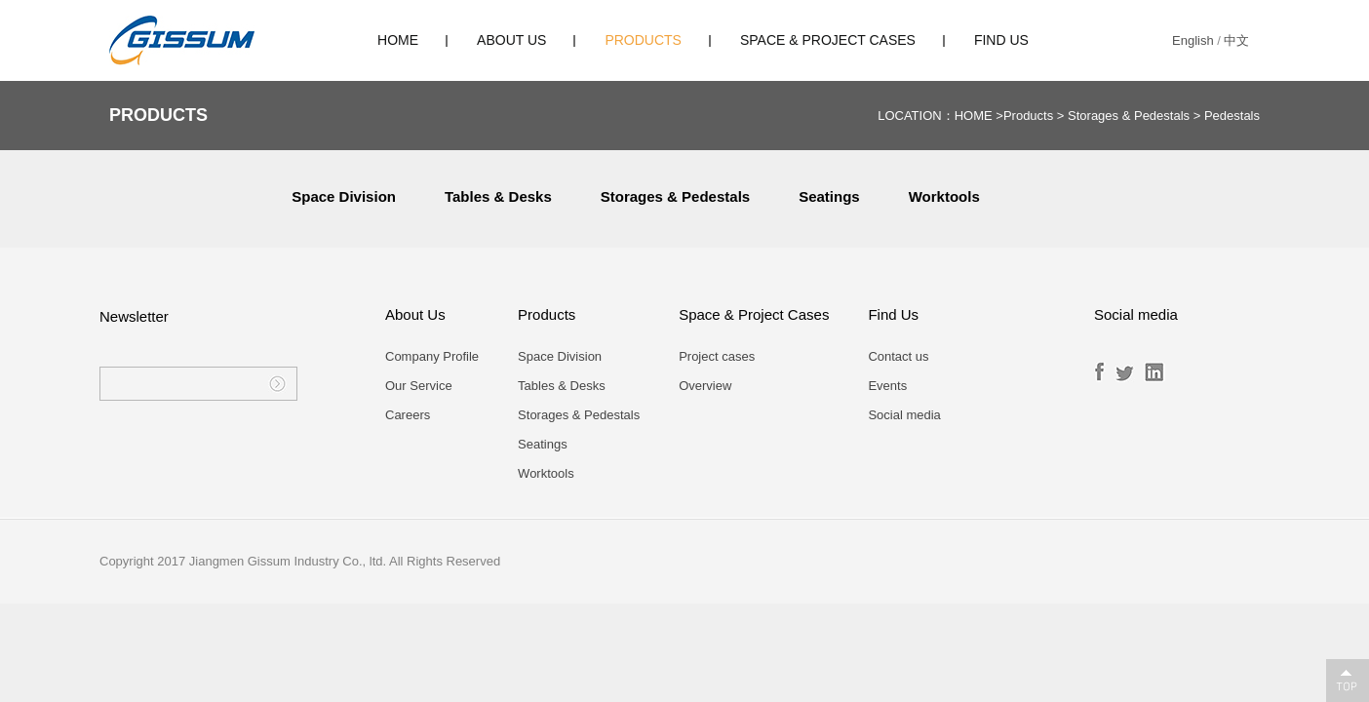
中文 (1236, 40)
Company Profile (432, 356)
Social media (904, 415)
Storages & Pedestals (1129, 115)
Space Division (344, 196)
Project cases (717, 356)
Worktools (944, 196)
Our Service (418, 385)
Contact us (898, 356)
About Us (511, 40)
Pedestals (1232, 115)
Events (887, 385)
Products (643, 40)
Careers (407, 415)
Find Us (1001, 40)
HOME (397, 40)
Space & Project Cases (828, 40)
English (1193, 40)
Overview (705, 385)
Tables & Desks (498, 196)
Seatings (829, 196)
